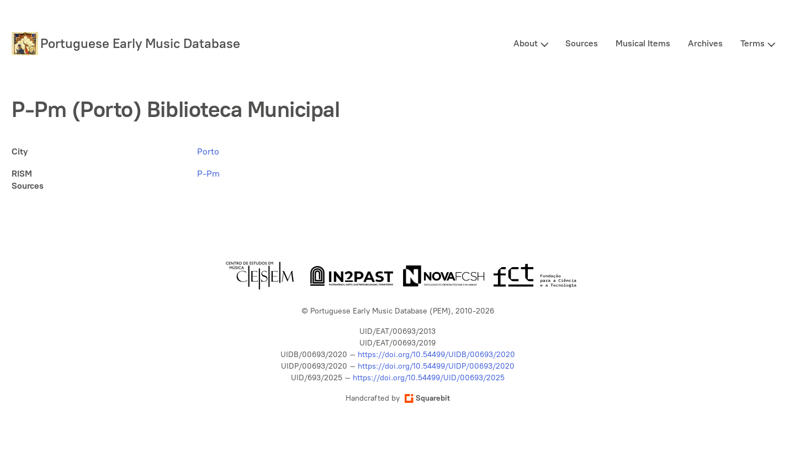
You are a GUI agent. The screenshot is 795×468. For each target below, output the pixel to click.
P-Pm (208, 173)
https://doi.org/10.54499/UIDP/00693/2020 (436, 366)
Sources (581, 43)
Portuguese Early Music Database (140, 43)
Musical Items (643, 43)
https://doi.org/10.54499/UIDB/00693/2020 (436, 354)
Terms (752, 43)
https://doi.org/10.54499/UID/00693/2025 (429, 377)
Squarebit (427, 398)
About (525, 43)
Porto (208, 151)
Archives (705, 43)
